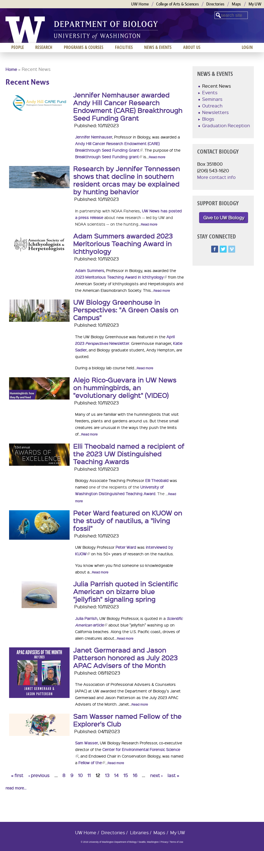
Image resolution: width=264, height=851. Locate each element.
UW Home (140, 4)
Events (210, 92)
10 (80, 775)
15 (125, 775)
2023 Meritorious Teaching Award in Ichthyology (121, 277)
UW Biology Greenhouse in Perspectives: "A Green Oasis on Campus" (125, 310)
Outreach (212, 106)
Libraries (139, 832)
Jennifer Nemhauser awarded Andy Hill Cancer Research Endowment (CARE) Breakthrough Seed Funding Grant (127, 106)
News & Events (158, 47)
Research (43, 47)
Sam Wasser (86, 742)
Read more (157, 157)
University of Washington (25, 29)
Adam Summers (89, 270)
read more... (16, 787)
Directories (215, 4)
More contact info (216, 177)
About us (191, 47)
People (17, 47)
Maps (236, 4)
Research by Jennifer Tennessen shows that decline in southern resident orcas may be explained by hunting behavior (126, 180)
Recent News (216, 86)
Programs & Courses (83, 47)
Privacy (164, 842)
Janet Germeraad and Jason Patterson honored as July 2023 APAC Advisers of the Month (125, 657)
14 (116, 775)
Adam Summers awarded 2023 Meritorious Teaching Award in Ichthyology (123, 243)
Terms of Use (176, 842)
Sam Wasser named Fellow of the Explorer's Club (127, 720)
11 (89, 775)
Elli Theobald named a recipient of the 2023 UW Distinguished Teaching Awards (128, 454)
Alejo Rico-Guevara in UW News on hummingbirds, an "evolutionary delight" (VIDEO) (124, 387)
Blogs (208, 119)
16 (135, 775)
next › (156, 775)
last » (173, 775)
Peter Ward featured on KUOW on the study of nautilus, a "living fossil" (127, 520)
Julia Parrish (86, 618)
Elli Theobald (157, 480)
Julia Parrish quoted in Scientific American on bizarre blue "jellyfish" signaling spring (125, 591)
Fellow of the (91, 762)
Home (11, 69)
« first (17, 775)
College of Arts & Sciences (177, 4)
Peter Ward (126, 547)
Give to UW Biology (223, 217)
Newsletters (215, 112)
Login (247, 47)
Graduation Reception (226, 125)
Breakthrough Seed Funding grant (108, 156)
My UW (255, 4)
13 (107, 775)
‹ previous (39, 775)
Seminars (212, 99)
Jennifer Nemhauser (93, 136)
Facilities (124, 47)
